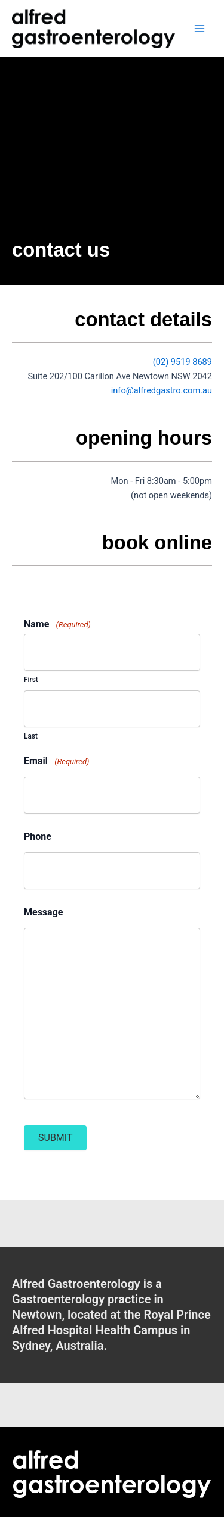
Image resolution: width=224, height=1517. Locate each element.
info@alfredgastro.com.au (161, 390)
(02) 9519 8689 (182, 361)
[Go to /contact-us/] (112, 1314)
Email (56, 761)
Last (31, 736)
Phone (37, 837)
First (31, 679)
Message (43, 912)
